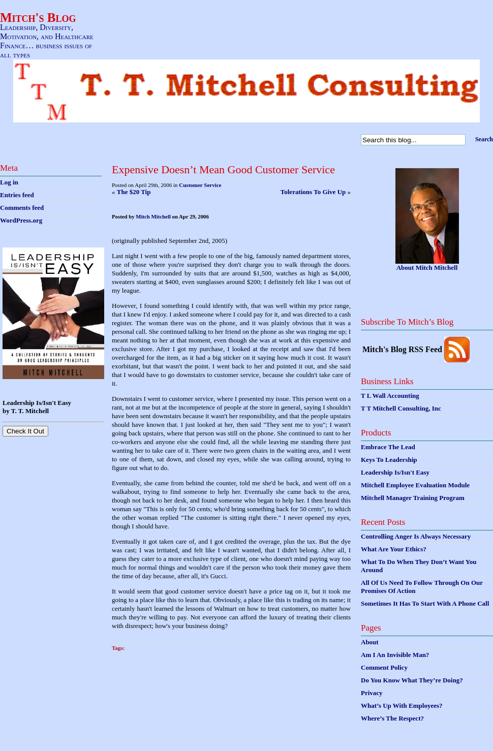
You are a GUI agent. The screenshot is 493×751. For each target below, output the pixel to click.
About (370, 642)
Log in (9, 182)
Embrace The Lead (388, 447)
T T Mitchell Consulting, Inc (401, 408)
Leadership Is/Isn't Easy (395, 472)
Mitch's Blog (38, 17)
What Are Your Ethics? (393, 549)
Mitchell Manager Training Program (413, 498)
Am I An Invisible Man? (395, 655)
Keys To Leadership (389, 459)
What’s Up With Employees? (401, 705)
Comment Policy (384, 667)
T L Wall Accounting (390, 395)
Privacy (372, 693)
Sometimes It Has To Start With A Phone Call (425, 603)
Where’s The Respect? (392, 718)
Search (484, 139)
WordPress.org (21, 220)
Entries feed (17, 195)
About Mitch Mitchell (427, 267)
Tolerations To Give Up (313, 192)
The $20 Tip (134, 192)
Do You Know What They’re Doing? (412, 680)
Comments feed (22, 207)
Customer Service (200, 185)
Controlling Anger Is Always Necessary (416, 536)
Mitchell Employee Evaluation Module (415, 485)
